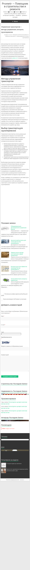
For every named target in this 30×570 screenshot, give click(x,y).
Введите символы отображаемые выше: (12, 346)
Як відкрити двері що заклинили (13, 551)
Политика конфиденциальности (12, 567)
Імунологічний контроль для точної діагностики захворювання (18, 242)
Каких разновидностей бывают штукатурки (13, 299)
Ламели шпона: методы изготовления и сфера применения (17, 254)
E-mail (3, 324)
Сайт (2, 332)
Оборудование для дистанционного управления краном (18, 228)
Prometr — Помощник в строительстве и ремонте (15, 6)
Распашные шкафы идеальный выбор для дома (14, 294)
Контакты (22, 567)
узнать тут (15, 58)
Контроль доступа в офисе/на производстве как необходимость (19, 268)
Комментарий (5, 354)
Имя (2, 316)
